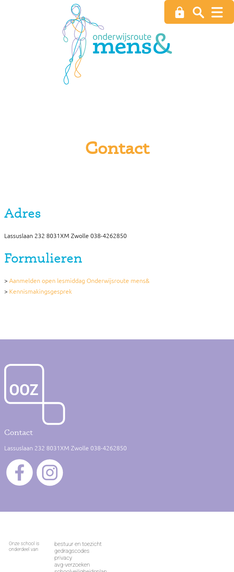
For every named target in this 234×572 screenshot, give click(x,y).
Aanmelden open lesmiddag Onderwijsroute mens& (79, 280)
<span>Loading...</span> (117, 540)
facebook (19, 472)
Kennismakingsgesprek (40, 291)
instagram (49, 472)
